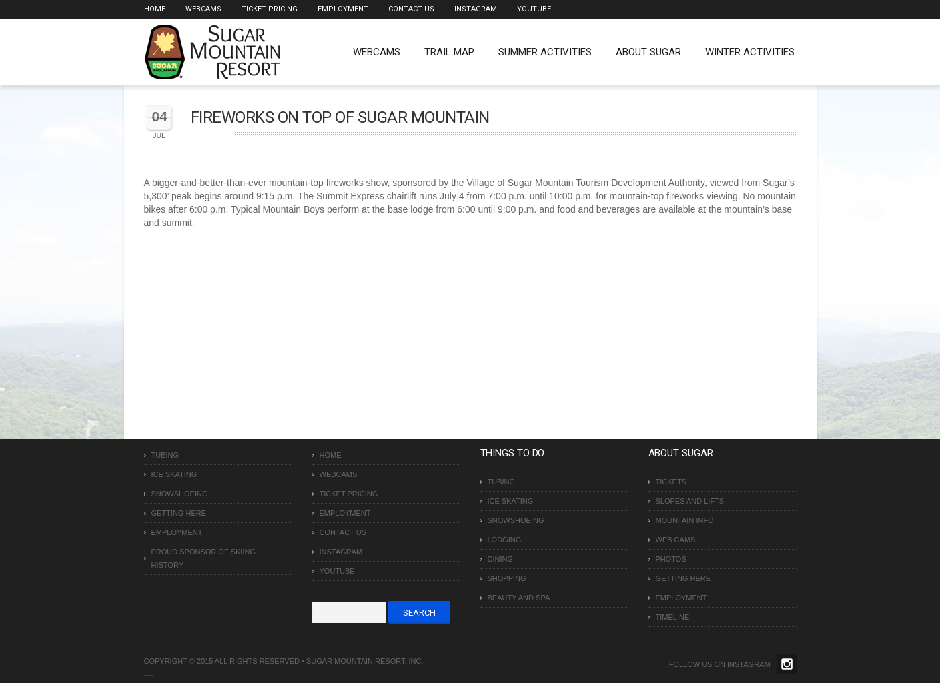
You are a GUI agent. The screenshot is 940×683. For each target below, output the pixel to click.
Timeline (673, 617)
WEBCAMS (376, 52)
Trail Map (449, 52)
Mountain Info (685, 520)
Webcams (203, 9)
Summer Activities (545, 52)
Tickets (671, 482)
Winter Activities (750, 52)
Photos (671, 559)
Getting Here (179, 513)
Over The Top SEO (150, 675)
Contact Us (411, 9)
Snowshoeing (179, 494)
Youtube (534, 9)
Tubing (165, 455)
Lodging (505, 540)
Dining (501, 559)
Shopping (507, 578)
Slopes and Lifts (690, 501)
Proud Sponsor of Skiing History (203, 558)
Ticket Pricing (270, 9)
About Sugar (648, 52)
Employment (343, 9)
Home (154, 9)
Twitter (787, 664)
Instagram (475, 9)
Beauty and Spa (519, 598)
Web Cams (676, 540)
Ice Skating (174, 474)
